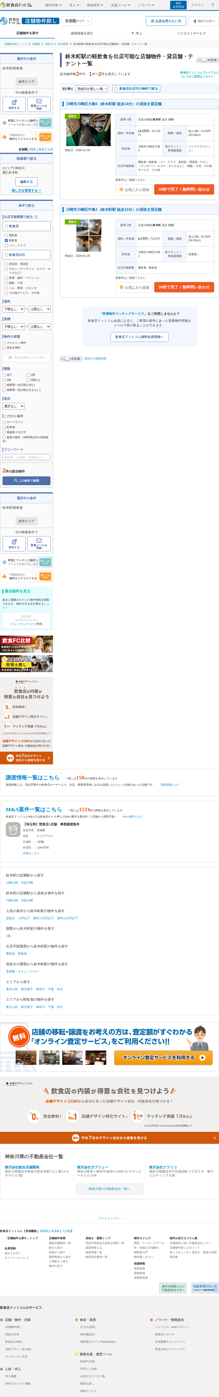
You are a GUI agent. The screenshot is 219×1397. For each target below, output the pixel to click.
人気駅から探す (58, 1261)
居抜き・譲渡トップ (98, 1238)
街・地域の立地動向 (146, 1247)
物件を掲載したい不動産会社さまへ (173, 1288)
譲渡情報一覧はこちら (33, 778)
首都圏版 (31, 1231)
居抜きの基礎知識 (95, 358)
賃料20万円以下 (67, 918)
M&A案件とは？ (133, 816)
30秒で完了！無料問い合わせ (184, 189)
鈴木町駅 (63, 44)
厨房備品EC (87, 1334)
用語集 (174, 1257)
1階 (31, 375)
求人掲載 (10, 1376)
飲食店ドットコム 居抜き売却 (205, 1288)
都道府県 (28, 830)
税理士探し (87, 1383)
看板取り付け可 (14, 432)
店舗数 (27, 841)
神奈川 (49, 44)
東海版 (55, 1231)
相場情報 (139, 1263)
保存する (14, 105)
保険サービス (88, 1391)
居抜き (10, 918)
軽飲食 (11, 240)
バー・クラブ (15, 245)
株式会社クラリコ (163, 1167)
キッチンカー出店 (16, 1356)
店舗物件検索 (57, 1238)
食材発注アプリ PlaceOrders (98, 1341)
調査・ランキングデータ (149, 1243)
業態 (25, 836)
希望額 (27, 847)
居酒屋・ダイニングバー (22, 971)
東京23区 (12, 989)
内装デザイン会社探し (19, 1349)
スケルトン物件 (14, 342)
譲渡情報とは (94, 1247)
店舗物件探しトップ (15, 44)
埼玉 (60, 989)
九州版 (66, 1231)
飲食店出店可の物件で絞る (136, 88)
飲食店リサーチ (165, 1334)
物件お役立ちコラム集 (183, 1238)
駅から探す (56, 1247)
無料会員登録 (178, 5)
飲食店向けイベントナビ (170, 1349)
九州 (50, 149)
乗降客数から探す (60, 1257)
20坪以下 (24, 918)
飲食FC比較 (87, 1361)
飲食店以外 (15, 255)
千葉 (51, 989)
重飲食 (11, 235)
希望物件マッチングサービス (123, 314)
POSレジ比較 (88, 1368)
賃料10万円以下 (43, 918)
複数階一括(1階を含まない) (22, 390)
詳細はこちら (31, 853)
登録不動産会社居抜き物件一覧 (105, 1243)
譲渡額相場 (141, 1277)
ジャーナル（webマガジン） (173, 1327)
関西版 (44, 1231)
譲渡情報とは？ (170, 784)
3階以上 (34, 380)
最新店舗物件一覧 (60, 1243)
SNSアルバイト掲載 (17, 1383)
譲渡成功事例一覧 (97, 1257)
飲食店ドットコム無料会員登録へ (139, 337)
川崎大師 (12, 882)
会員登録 (10, 1248)
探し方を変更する (26, 190)
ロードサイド (13, 422)
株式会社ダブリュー (92, 1167)
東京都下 (27, 989)
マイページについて (17, 1257)
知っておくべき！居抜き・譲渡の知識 (193, 1252)
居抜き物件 (12, 347)
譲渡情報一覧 (94, 1252)
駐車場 (9, 427)
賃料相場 (139, 1268)
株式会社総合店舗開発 (22, 1167)
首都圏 (36, 44)
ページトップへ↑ (109, 1218)
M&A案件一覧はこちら (34, 809)
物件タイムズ (142, 1238)
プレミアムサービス (23, 624)
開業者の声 (141, 1252)
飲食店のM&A (13, 1341)
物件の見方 (56, 1266)
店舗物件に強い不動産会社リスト (190, 1243)
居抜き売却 (12, 1334)
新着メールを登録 (39, 104)
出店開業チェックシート (170, 1341)
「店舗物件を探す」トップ (21, 1238)
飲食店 (12, 226)
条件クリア (26, 81)
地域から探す (57, 1252)
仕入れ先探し (88, 1327)
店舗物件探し (13, 1327)
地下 (7, 375)
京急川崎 (27, 882)
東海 (41, 149)
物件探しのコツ (143, 1257)
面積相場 (139, 1273)
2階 (7, 380)
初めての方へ (13, 1253)
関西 (33, 149)
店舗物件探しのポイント (185, 1247)
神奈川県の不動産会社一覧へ (109, 1189)
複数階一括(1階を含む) (19, 384)
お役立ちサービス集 (92, 1376)
